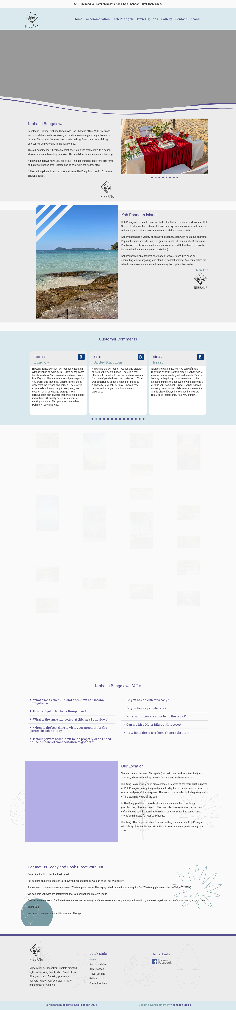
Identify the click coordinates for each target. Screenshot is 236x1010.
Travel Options (147, 19)
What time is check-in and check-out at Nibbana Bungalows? (67, 701)
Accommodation (98, 19)
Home (78, 19)
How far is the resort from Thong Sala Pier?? (158, 733)
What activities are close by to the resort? (156, 716)
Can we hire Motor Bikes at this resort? (154, 724)
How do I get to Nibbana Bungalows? (59, 711)
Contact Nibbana (187, 19)
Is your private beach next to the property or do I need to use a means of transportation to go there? (70, 740)
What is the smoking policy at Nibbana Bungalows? (71, 719)
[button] (152, 177)
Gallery (166, 19)
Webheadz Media (180, 1004)
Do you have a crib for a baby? (147, 700)
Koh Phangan (123, 19)
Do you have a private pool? (146, 708)
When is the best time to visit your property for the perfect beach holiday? (68, 729)
